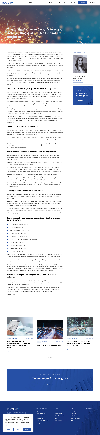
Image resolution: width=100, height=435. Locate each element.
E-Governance (39, 418)
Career (60, 2)
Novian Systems (58, 413)
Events (72, 423)
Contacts (66, 2)
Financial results (58, 420)
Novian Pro (57, 411)
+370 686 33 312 (77, 80)
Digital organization (40, 411)
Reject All (18, 429)
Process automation (41, 415)
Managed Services (40, 423)
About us (51, 2)
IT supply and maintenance (42, 420)
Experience (44, 2)
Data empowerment (41, 413)
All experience (89, 411)
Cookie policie (9, 425)
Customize (9, 429)
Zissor (56, 418)
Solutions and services (34, 2)
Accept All (27, 429)
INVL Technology (10, 413)
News (56, 2)
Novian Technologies (59, 415)
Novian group (74, 411)
